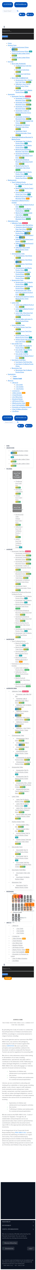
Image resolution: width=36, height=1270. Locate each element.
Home (10, 43)
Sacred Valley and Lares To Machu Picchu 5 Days (24, 321)
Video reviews (18, 393)
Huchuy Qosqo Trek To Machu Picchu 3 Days (22, 835)
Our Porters (20, 388)
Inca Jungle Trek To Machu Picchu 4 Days (21, 858)
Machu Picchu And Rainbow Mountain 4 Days (21, 659)
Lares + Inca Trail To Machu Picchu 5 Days (18, 543)
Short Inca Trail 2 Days (19, 491)
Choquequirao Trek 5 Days (22, 748)
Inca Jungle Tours (17, 343)
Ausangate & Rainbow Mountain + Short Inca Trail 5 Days (24, 162)
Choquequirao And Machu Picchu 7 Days (21, 753)
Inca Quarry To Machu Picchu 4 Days (22, 878)
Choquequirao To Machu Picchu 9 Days (23, 763)
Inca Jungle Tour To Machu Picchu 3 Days (21, 852)
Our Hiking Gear (17, 397)
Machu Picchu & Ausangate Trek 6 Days (22, 680)
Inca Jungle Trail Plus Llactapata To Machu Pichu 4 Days (24, 356)
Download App (8, 1248)
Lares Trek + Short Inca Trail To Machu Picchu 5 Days (24, 315)
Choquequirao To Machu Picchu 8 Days (23, 759)
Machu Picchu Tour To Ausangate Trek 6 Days (23, 168)
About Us (15, 382)
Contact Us (16, 391)
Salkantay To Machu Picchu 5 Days (21, 724)
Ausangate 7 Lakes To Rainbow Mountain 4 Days (23, 112)
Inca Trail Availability (20, 405)
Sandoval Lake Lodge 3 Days (20, 460)
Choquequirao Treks (18, 253)
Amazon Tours (12, 45)
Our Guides (19, 386)
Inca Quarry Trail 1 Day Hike (24, 362)
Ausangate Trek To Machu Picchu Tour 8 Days (23, 635)
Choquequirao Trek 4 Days (22, 739)
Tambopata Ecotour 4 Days (22, 51)
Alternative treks (13, 221)
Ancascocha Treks (17, 280)
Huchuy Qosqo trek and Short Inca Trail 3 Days (23, 842)
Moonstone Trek (17, 368)
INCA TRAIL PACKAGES (19, 63)
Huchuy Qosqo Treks (18, 325)
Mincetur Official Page (10, 1243)
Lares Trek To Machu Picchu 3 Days (22, 800)
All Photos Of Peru (18, 401)
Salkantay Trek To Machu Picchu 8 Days (21, 674)
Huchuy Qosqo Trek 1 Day (22, 826)
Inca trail (10, 61)
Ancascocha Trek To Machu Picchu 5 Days (21, 779)
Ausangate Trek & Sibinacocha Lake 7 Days (23, 133)
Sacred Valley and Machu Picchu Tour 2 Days (21, 653)
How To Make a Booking (19, 409)
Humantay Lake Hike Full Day (24, 225)
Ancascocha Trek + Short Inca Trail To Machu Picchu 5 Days (24, 292)
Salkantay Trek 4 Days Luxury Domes (22, 719)
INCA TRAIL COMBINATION (20, 78)
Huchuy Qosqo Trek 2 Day (22, 830)
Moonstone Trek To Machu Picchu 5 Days (21, 886)
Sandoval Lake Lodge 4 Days (20, 465)
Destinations (12, 374)
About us (10, 380)
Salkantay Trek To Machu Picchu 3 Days (23, 707)
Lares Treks (15, 302)
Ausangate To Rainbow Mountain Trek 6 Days (23, 127)
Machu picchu (12, 180)
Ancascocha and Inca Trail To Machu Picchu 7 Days (25, 298)
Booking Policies (17, 399)
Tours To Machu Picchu (19, 182)
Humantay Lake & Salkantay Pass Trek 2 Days (21, 701)
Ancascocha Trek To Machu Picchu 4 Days (21, 772)
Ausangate (11, 94)
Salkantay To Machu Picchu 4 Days (21, 713)
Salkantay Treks (20, 223)
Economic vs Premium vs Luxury (21, 407)
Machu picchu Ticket (20, 403)
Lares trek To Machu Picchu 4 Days (22, 805)
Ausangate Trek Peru (21, 96)
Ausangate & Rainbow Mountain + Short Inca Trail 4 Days (24, 155)
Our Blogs (15, 411)
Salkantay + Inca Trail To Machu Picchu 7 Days (23, 86)
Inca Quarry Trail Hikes (19, 360)
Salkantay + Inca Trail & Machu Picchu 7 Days (23, 249)
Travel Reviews (17, 395)
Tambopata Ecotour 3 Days (19, 452)
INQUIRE (7, 978)
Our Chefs (19, 384)
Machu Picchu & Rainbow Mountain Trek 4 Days (23, 606)
